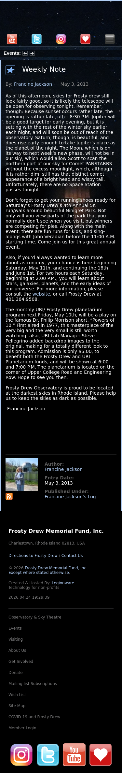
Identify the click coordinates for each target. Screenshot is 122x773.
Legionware (63, 583)
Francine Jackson (33, 84)
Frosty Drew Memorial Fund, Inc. (48, 570)
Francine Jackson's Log (70, 496)
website (41, 294)
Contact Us (72, 555)
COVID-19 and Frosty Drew (34, 717)
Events (15, 628)
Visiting (15, 639)
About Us (17, 650)
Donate (15, 672)
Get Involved (20, 661)
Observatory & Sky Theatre (34, 617)
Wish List (17, 695)
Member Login (22, 728)
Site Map (16, 706)
